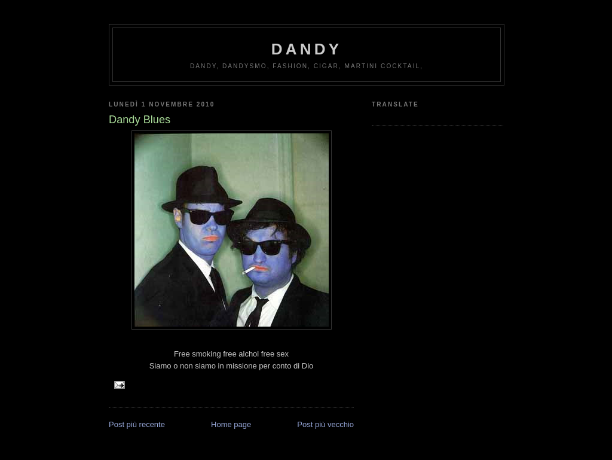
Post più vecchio (325, 424)
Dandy (306, 49)
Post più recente (137, 424)
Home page (231, 424)
